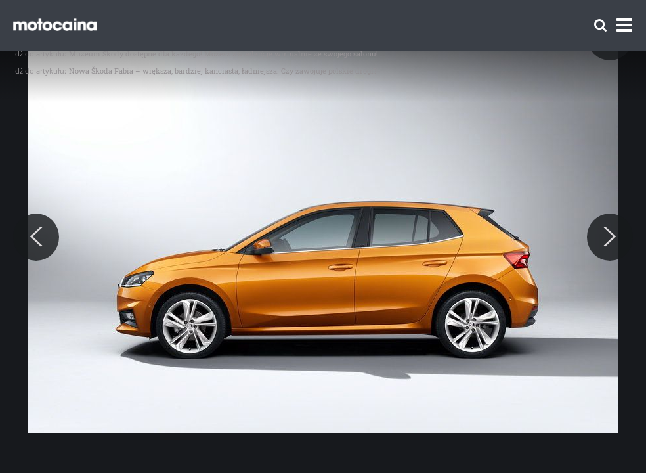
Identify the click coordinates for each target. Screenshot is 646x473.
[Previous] (36, 237)
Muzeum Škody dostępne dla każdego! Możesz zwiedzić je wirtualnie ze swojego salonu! (223, 53)
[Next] (610, 237)
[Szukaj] (600, 25)
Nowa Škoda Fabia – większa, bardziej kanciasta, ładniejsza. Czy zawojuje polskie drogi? (223, 71)
